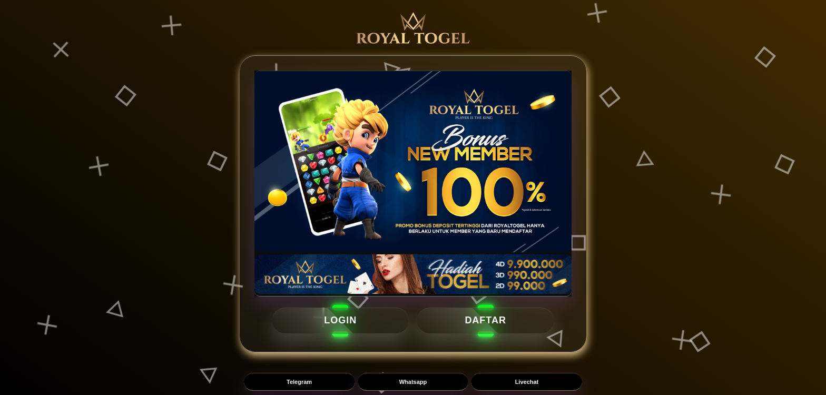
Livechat (527, 382)
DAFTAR (485, 320)
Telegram (299, 382)
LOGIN (340, 320)
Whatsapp (413, 382)
